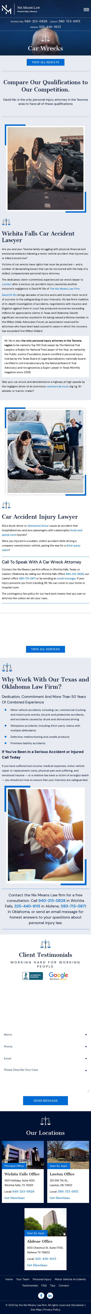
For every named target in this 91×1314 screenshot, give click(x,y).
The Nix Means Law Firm (65, 288)
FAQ (44, 1285)
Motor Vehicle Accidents (70, 1279)
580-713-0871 (69, 21)
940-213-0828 (35, 21)
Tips (52, 1285)
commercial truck (57, 386)
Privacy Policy (51, 1309)
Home (9, 1279)
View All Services (45, 649)
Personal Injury (42, 1279)
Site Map (36, 1309)
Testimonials (30, 1285)
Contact (64, 1285)
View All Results (45, 62)
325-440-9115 (50, 26)
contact (7, 284)
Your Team (22, 1279)
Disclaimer (77, 1305)
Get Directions (14, 1198)
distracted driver (38, 526)
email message (66, 578)
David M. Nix (9, 295)
